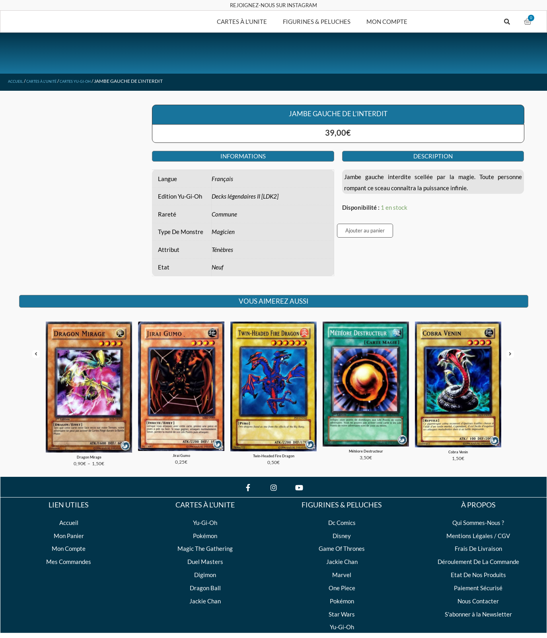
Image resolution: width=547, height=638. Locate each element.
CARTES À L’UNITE (242, 21)
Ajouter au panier (365, 230)
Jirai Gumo (181, 444)
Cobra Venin (458, 440)
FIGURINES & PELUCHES (316, 21)
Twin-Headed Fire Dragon (273, 444)
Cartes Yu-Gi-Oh (94, 81)
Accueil (18, 81)
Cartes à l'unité (50, 81)
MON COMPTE (386, 21)
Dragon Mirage (89, 445)
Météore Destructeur (366, 440)
